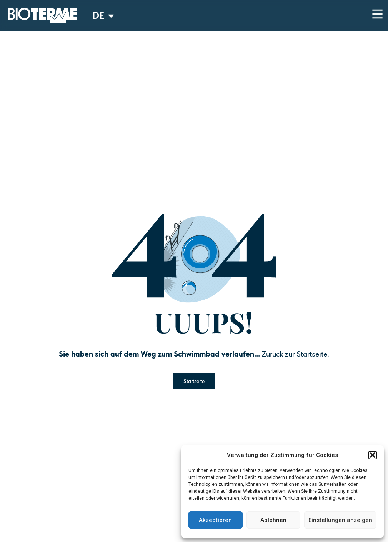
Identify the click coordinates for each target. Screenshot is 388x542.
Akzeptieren (215, 520)
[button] (372, 455)
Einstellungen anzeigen (340, 520)
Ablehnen (273, 520)
